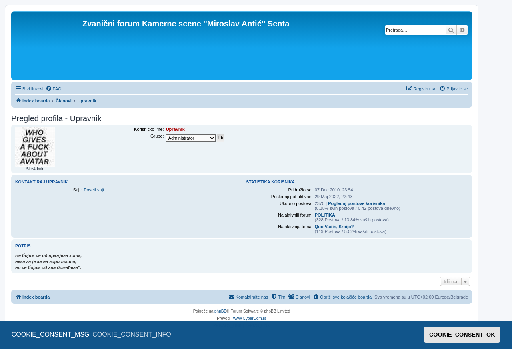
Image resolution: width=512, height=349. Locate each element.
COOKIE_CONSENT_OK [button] (462, 334)
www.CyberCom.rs (249, 318)
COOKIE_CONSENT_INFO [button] (131, 334)
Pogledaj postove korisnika (356, 203)
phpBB (220, 311)
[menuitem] (54, 89)
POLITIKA (325, 215)
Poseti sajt (94, 189)
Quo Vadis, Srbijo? (334, 226)
